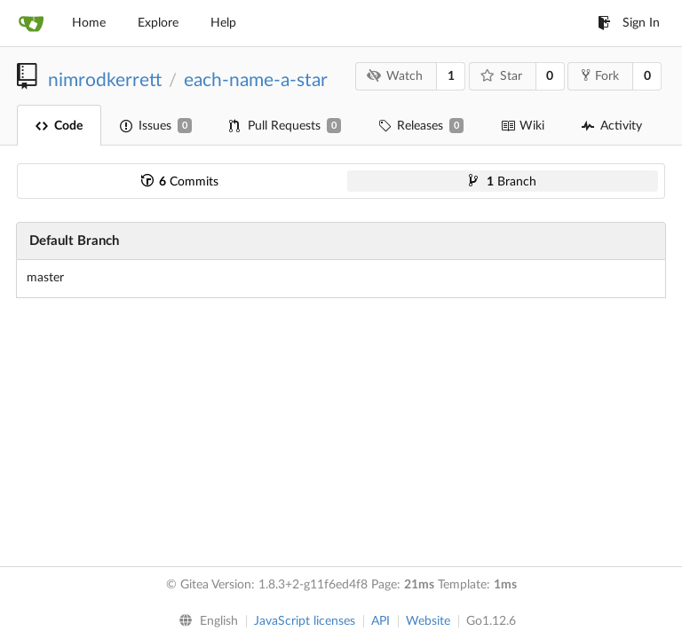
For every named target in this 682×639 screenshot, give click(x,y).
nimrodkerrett (105, 80)
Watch (395, 76)
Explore (158, 23)
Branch (502, 182)
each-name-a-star (256, 80)
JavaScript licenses (304, 621)
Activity (612, 126)
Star (501, 76)
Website (428, 621)
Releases (421, 125)
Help (223, 23)
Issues (156, 125)
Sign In (629, 23)
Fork (600, 75)
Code (59, 126)
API (380, 621)
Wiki (522, 126)
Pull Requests (285, 125)
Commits (179, 182)
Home (89, 23)
